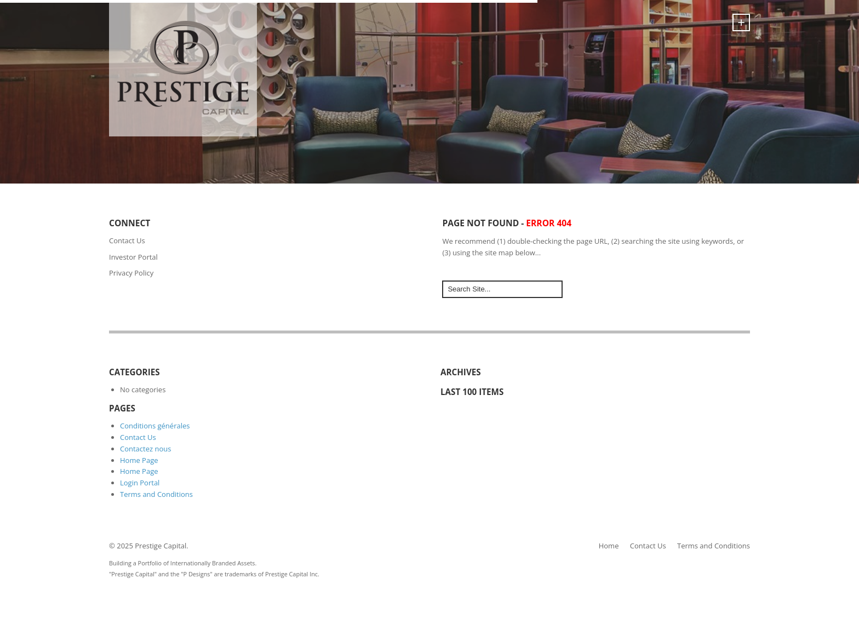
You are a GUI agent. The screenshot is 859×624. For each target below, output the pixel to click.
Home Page (139, 460)
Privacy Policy (131, 273)
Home (609, 546)
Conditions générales (155, 426)
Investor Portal (133, 257)
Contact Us (127, 240)
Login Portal (139, 483)
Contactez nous (145, 449)
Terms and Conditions (156, 494)
